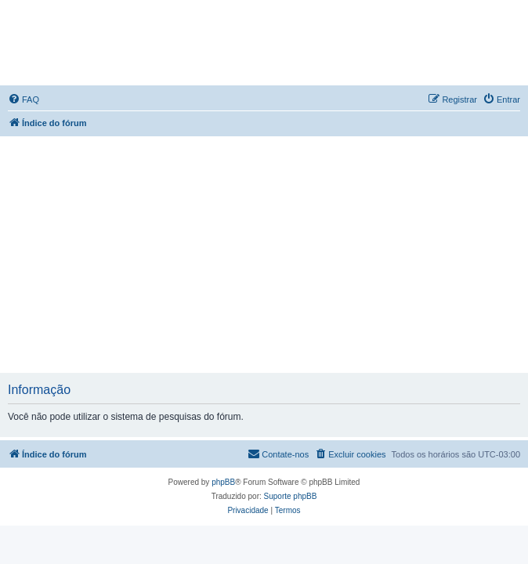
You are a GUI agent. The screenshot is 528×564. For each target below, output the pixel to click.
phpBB (223, 482)
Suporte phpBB (290, 496)
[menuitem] (23, 99)
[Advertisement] (266, 253)
